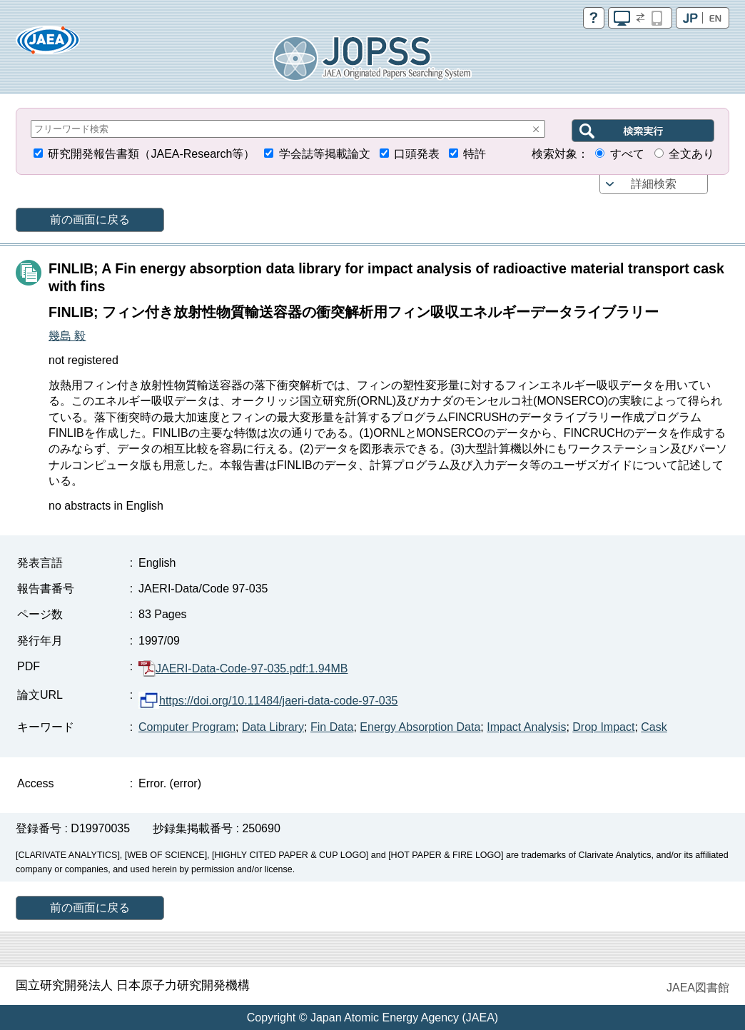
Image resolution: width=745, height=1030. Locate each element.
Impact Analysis (526, 727)
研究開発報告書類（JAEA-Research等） (151, 154)
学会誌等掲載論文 (324, 154)
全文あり (691, 154)
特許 (474, 154)
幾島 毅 (67, 336)
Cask (654, 727)
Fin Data (331, 727)
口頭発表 (417, 154)
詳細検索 (653, 184)
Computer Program (186, 727)
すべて (627, 154)
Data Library (273, 727)
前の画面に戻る (90, 219)
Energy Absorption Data (420, 727)
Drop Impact (603, 727)
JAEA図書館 (698, 987)
